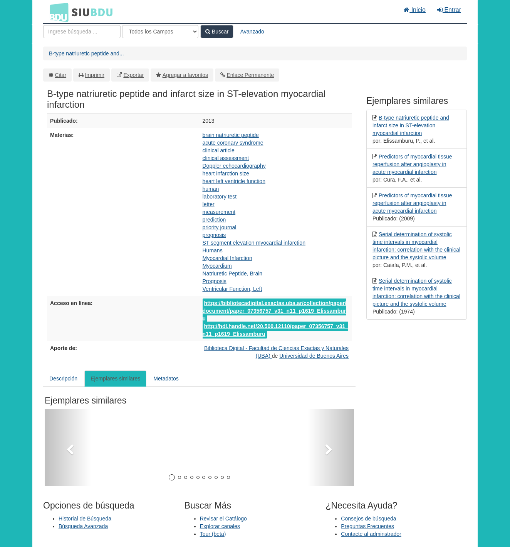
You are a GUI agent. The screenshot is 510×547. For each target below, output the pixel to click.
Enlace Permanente (250, 75)
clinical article (219, 150)
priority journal (220, 227)
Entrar (449, 10)
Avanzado (252, 31)
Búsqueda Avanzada (83, 526)
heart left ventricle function (234, 181)
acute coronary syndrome (233, 143)
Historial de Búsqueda (85, 518)
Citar (61, 75)
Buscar (216, 31)
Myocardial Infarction (227, 258)
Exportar (133, 75)
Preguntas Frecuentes (367, 526)
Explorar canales (220, 526)
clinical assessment (226, 158)
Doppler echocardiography (234, 166)
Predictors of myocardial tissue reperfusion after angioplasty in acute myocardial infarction (412, 164)
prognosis (214, 235)
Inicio (415, 10)
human (211, 189)
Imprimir (94, 75)
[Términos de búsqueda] (82, 31)
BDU (57, 12)
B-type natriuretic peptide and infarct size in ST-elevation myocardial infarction (410, 125)
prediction (214, 220)
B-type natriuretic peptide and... (86, 53)
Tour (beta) (213, 534)
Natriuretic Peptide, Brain (233, 273)
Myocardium (217, 266)
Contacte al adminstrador (371, 534)
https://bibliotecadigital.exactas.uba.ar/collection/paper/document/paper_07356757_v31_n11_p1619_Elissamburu (275, 311)
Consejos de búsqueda (368, 518)
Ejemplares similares (115, 378)
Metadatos (165, 378)
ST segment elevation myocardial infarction (254, 243)
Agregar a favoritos (185, 75)
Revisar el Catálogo (223, 518)
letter (209, 204)
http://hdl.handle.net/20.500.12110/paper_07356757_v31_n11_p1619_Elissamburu (275, 330)
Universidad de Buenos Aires (314, 356)
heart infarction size (226, 173)
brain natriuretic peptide (231, 135)
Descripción (63, 378)
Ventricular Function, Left (232, 289)
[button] (68, 447)
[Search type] (160, 31)
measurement (219, 212)
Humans (213, 250)
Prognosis (214, 281)
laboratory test (220, 196)
